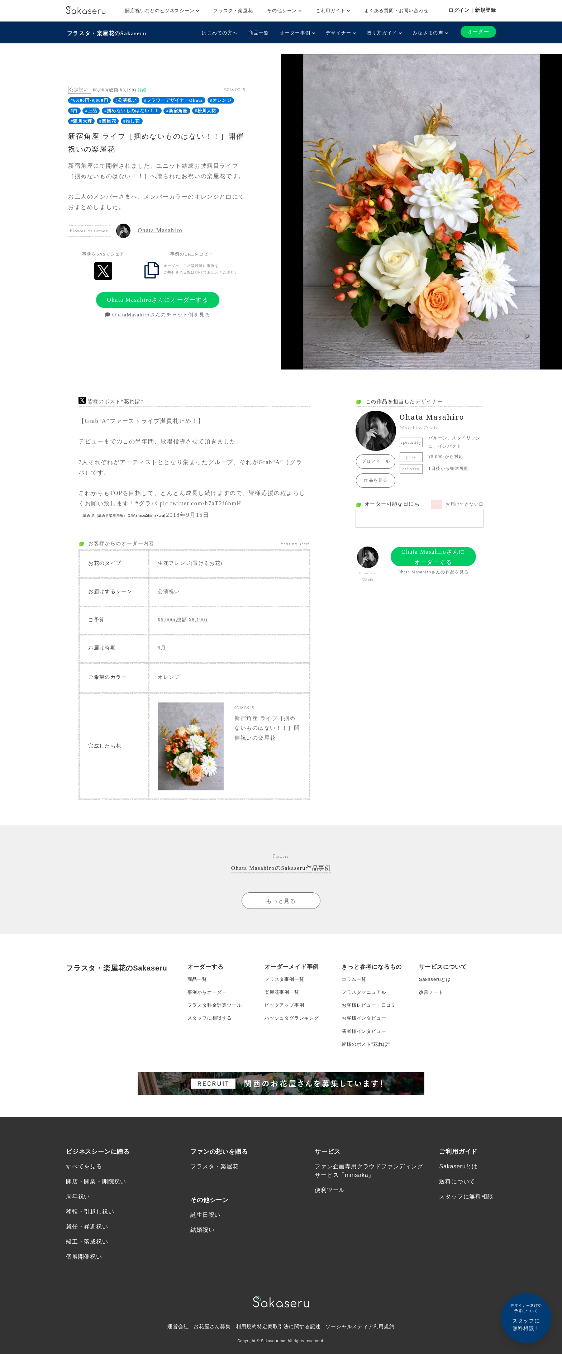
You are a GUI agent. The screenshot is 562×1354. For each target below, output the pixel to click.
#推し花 (131, 120)
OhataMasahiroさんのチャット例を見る (157, 314)
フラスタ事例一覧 (286, 984)
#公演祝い (126, 99)
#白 (74, 110)
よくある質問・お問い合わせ (396, 10)
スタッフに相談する (211, 1027)
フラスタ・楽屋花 (233, 10)
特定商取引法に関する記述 (289, 1343)
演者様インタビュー (365, 1042)
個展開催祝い (84, 1273)
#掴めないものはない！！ (131, 110)
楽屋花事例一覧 (283, 999)
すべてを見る (84, 1180)
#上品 (91, 110)
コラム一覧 (355, 984)
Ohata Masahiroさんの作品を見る (433, 571)
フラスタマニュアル (365, 999)
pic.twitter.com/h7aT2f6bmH (200, 503)
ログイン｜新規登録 (472, 10)
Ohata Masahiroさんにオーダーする (157, 299)
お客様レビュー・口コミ (371, 1013)
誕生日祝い (205, 1229)
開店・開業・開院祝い (96, 1195)
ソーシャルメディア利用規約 (360, 1343)
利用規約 (246, 1343)
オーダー (478, 31)
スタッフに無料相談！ (526, 1317)
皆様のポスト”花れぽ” (367, 1056)
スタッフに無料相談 (466, 1211)
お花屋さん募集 (212, 1343)
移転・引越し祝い (90, 1227)
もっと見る (281, 905)
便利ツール (330, 1204)
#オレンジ (221, 99)
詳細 (142, 88)
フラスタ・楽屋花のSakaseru (108, 32)
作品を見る (375, 479)
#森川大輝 (81, 120)
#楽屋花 (107, 120)
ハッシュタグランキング (294, 1027)
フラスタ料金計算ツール (216, 1013)
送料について (457, 1195)
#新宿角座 (176, 110)
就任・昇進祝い (87, 1242)
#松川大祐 (205, 110)
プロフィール (376, 460)
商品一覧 (258, 32)
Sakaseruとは (436, 984)
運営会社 (177, 1343)
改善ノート (432, 999)
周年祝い (78, 1211)
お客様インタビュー (365, 1027)
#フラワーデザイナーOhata (173, 99)
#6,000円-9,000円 (89, 99)
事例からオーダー (208, 999)
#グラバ (146, 503)
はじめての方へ (219, 32)
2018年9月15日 (187, 514)
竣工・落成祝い (87, 1257)
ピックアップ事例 (286, 1013)
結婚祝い (202, 1244)
